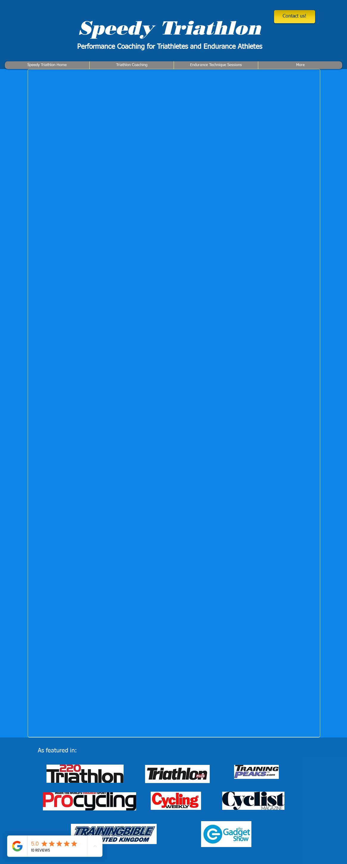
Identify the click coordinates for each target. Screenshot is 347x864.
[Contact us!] (294, 16)
